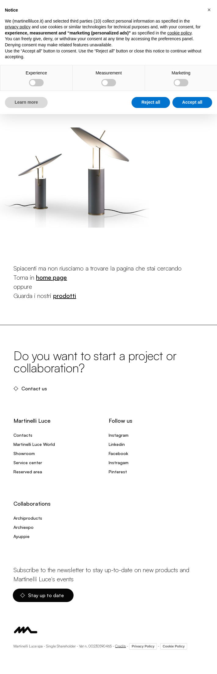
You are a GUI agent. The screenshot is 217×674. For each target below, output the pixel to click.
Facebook (118, 453)
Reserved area (27, 471)
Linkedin (117, 444)
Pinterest (118, 471)
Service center (27, 462)
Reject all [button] (150, 102)
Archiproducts (27, 518)
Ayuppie (21, 536)
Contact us (30, 388)
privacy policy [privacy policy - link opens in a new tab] (18, 26)
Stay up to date (42, 595)
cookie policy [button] (179, 32)
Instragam (118, 462)
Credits (120, 646)
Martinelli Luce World (34, 444)
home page (51, 277)
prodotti (64, 295)
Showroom (24, 453)
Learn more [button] (26, 102)
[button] (209, 10)
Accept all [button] (192, 102)
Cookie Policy (174, 646)
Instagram (118, 435)
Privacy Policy (143, 646)
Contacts (22, 435)
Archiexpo (23, 527)
